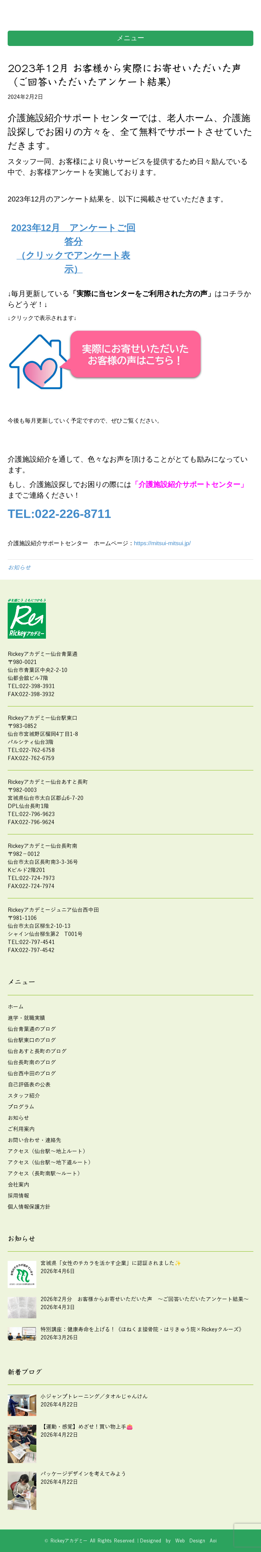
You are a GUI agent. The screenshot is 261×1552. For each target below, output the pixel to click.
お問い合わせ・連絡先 (34, 1140)
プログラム (21, 1107)
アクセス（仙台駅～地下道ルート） (50, 1162)
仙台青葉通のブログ (32, 1029)
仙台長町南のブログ (32, 1062)
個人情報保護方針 (29, 1207)
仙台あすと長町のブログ (37, 1051)
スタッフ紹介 (24, 1096)
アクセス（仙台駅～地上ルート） (48, 1151)
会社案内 (18, 1185)
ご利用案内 (21, 1129)
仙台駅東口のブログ (32, 1040)
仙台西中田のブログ (32, 1074)
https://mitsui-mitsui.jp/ (162, 543)
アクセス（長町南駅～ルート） (45, 1174)
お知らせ (19, 568)
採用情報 (18, 1196)
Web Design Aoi (196, 1541)
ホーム (16, 1007)
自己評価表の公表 (29, 1085)
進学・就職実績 (26, 1018)
